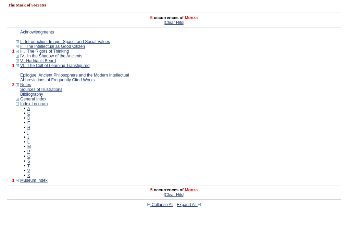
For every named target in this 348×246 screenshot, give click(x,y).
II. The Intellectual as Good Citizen (52, 46)
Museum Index (34, 180)
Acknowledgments (37, 32)
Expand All (189, 204)
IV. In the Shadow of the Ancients (51, 56)
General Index (33, 99)
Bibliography (31, 94)
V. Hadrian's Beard (38, 60)
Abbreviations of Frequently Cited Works (57, 80)
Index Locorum (34, 103)
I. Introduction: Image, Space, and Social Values (65, 41)
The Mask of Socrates (27, 5)
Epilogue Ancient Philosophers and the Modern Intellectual (74, 75)
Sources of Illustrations (41, 89)
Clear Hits (174, 22)
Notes (25, 84)
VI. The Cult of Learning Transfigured (55, 65)
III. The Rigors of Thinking (44, 51)
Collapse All (160, 204)
